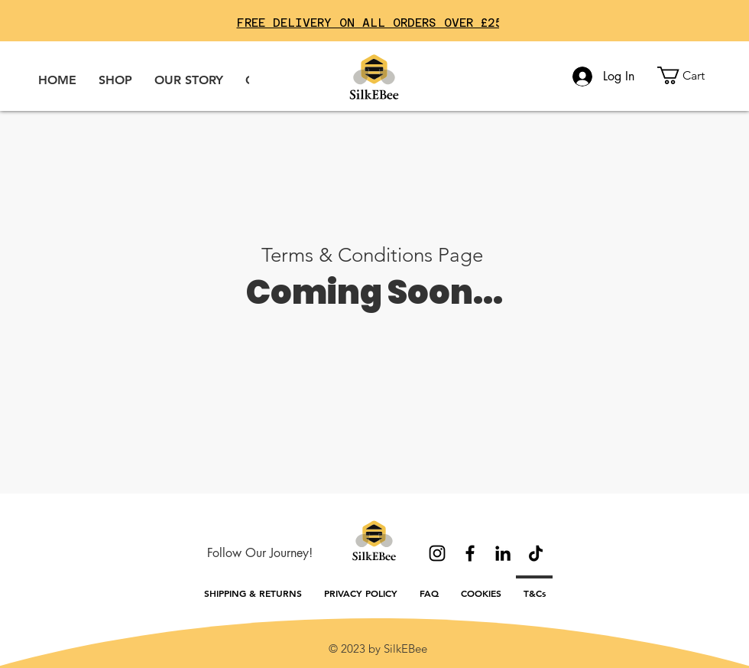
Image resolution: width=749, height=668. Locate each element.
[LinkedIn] (503, 553)
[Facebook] (470, 553)
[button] (691, 75)
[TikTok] (535, 553)
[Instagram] (437, 553)
